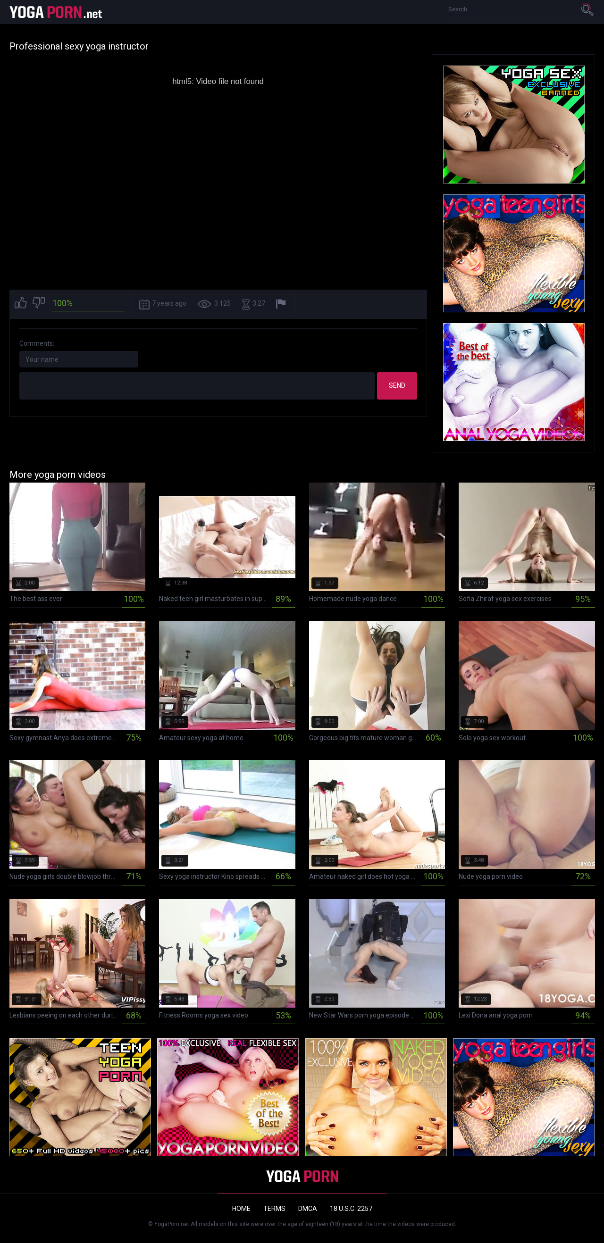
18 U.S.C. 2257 (351, 1208)
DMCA (307, 1208)
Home (241, 1208)
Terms (274, 1208)
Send (397, 385)
